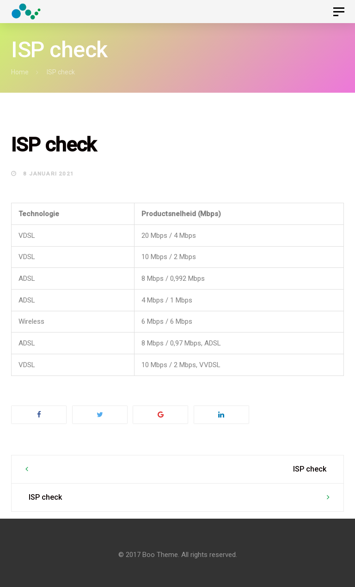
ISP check (309, 469)
